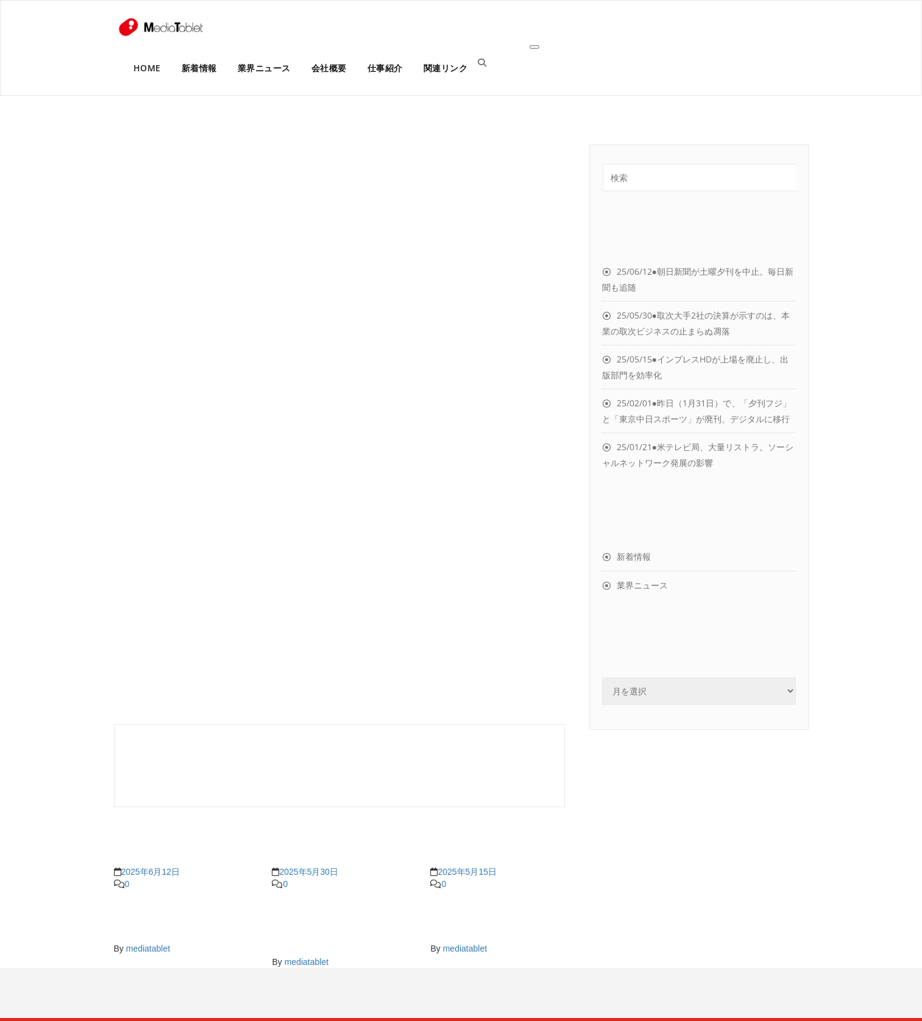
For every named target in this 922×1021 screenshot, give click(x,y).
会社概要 (329, 68)
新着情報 (199, 68)
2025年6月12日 (150, 872)
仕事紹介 (385, 68)
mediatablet (148, 948)
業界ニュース (264, 68)
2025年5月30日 (308, 872)
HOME (147, 68)
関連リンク (446, 68)
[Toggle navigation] (534, 47)
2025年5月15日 (467, 872)
